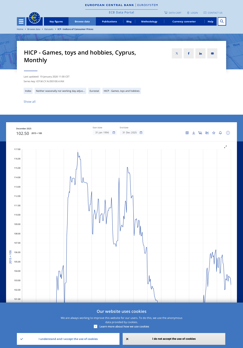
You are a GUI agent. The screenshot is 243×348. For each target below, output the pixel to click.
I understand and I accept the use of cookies (68, 339)
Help (210, 21)
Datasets (48, 29)
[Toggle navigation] (21, 21)
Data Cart (175, 12)
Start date (97, 127)
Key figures (56, 21)
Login (194, 12)
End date (124, 127)
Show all (30, 102)
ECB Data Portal (121, 12)
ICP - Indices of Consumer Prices (75, 29)
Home (20, 29)
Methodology (149, 21)
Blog (129, 21)
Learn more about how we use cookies (124, 326)
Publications (109, 21)
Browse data (82, 21)
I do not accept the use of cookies (174, 338)
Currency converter (184, 21)
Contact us (215, 12)
